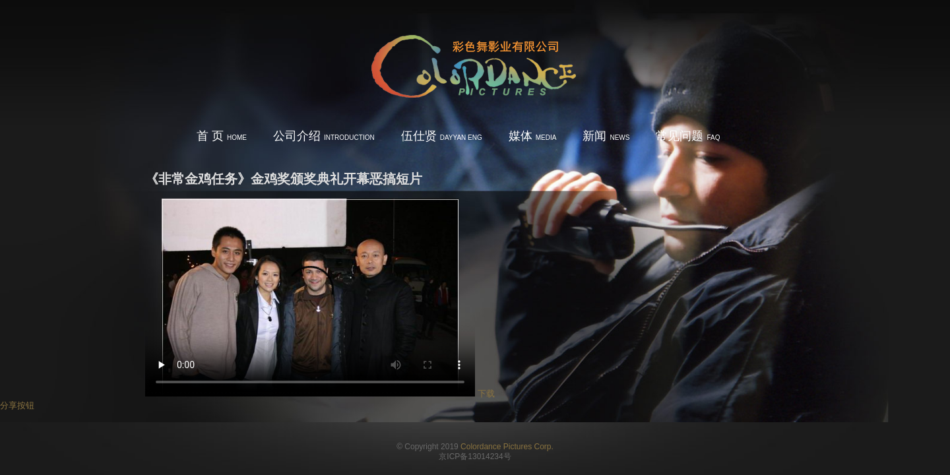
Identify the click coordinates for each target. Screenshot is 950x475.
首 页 (222, 135)
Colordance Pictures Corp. (507, 446)
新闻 (606, 135)
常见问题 (688, 135)
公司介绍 (324, 135)
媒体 (533, 135)
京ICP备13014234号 (475, 456)
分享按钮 (17, 405)
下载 (486, 393)
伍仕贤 (441, 135)
